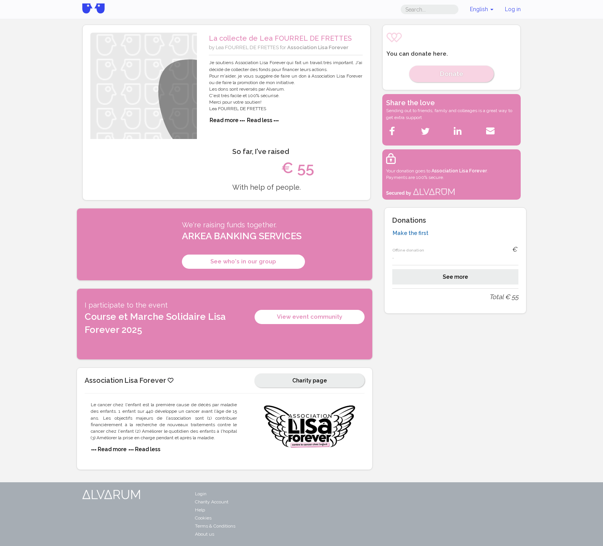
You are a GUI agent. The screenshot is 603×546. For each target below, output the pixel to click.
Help (200, 510)
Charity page (309, 380)
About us (204, 534)
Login (201, 493)
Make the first (410, 233)
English (481, 9)
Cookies (203, 518)
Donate (451, 74)
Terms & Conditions (215, 526)
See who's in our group (243, 261)
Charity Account (211, 502)
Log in (513, 9)
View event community (309, 316)
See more (455, 277)
